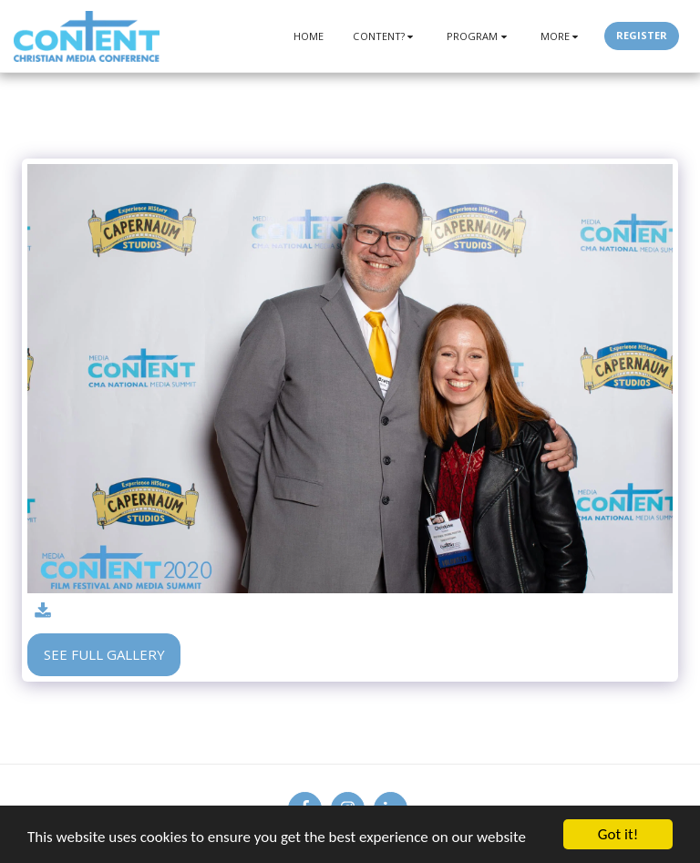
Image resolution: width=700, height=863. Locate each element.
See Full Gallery (104, 654)
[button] (385, 36)
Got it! (618, 834)
